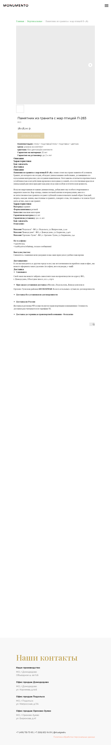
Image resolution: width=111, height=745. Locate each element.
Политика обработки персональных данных (74, 737)
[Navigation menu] (106, 5)
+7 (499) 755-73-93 (24, 732)
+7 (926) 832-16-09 (43, 732)
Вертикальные (34, 21)
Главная (20, 21)
